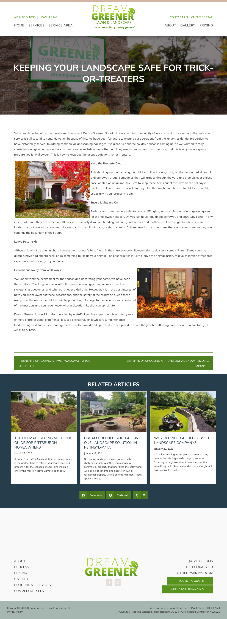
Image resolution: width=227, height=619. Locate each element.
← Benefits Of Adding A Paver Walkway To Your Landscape (55, 363)
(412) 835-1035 (25, 17)
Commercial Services (32, 591)
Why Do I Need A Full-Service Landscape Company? (182, 440)
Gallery (21, 579)
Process (21, 567)
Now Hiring (48, 17)
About (19, 561)
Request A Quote (190, 580)
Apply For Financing (187, 589)
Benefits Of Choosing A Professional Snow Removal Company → (168, 363)
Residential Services (32, 585)
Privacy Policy (15, 611)
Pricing (20, 573)
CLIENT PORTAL (202, 17)
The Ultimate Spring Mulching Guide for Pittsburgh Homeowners (43, 442)
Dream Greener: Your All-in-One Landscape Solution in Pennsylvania (112, 442)
